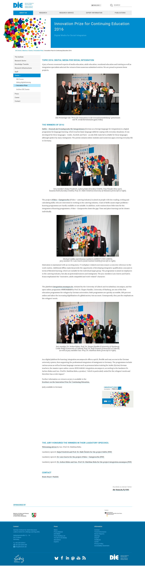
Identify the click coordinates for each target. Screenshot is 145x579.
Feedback (97, 540)
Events (31, 50)
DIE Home (18, 50)
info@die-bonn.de (21, 547)
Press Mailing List (59, 536)
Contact (17, 101)
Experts (56, 542)
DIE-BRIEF (57, 534)
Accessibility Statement (101, 545)
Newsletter (57, 540)
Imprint (96, 538)
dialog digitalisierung (23, 82)
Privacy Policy (98, 544)
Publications (120, 13)
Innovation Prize (38, 50)
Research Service (66, 13)
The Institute (19, 57)
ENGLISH (96, 5)
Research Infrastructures (23, 68)
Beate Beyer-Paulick (50, 477)
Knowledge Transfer (22, 64)
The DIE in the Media (60, 538)
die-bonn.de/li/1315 (121, 490)
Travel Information (100, 532)
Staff (16, 72)
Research (43, 13)
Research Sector (20, 61)
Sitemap (97, 536)
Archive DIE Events (22, 89)
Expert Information (94, 13)
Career (17, 97)
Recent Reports (99, 534)
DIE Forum (20, 79)
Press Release (58, 532)
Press (17, 94)
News (55, 530)
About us (23, 13)
